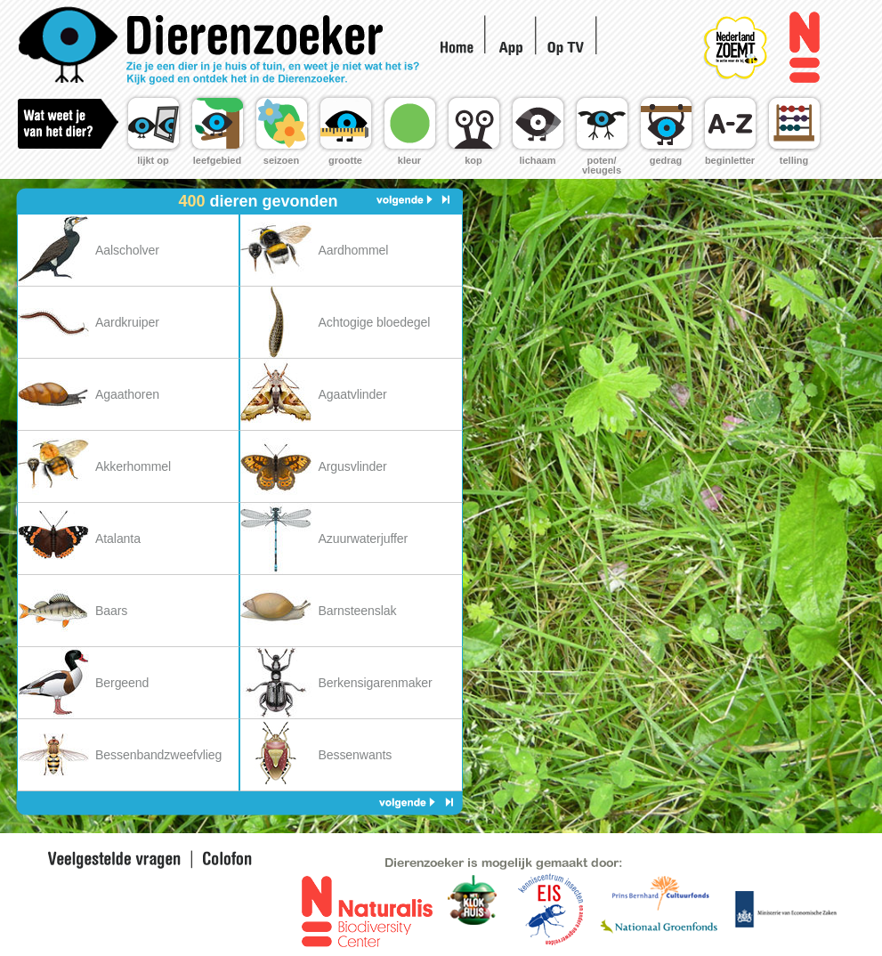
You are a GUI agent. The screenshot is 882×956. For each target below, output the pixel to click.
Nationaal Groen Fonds (657, 928)
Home (223, 46)
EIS (473, 910)
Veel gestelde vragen (114, 859)
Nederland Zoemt (755, 35)
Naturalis (804, 48)
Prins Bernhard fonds (659, 892)
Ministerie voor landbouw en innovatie (785, 908)
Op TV (568, 45)
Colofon (224, 859)
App (511, 48)
